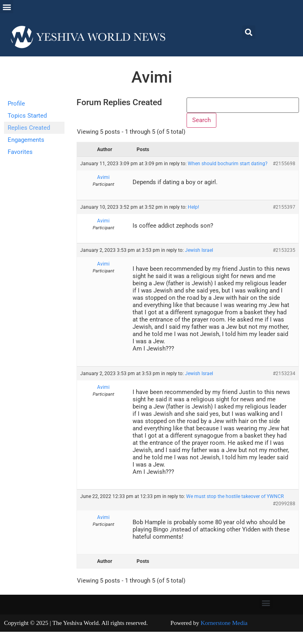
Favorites (20, 152)
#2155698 (284, 167)
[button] (6, 6)
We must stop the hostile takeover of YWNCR (235, 500)
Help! (193, 210)
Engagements (26, 139)
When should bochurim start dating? (228, 167)
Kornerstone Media (224, 626)
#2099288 (284, 507)
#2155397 (284, 210)
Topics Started (27, 115)
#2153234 (284, 377)
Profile (16, 103)
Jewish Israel (199, 254)
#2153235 (284, 254)
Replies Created (29, 127)
